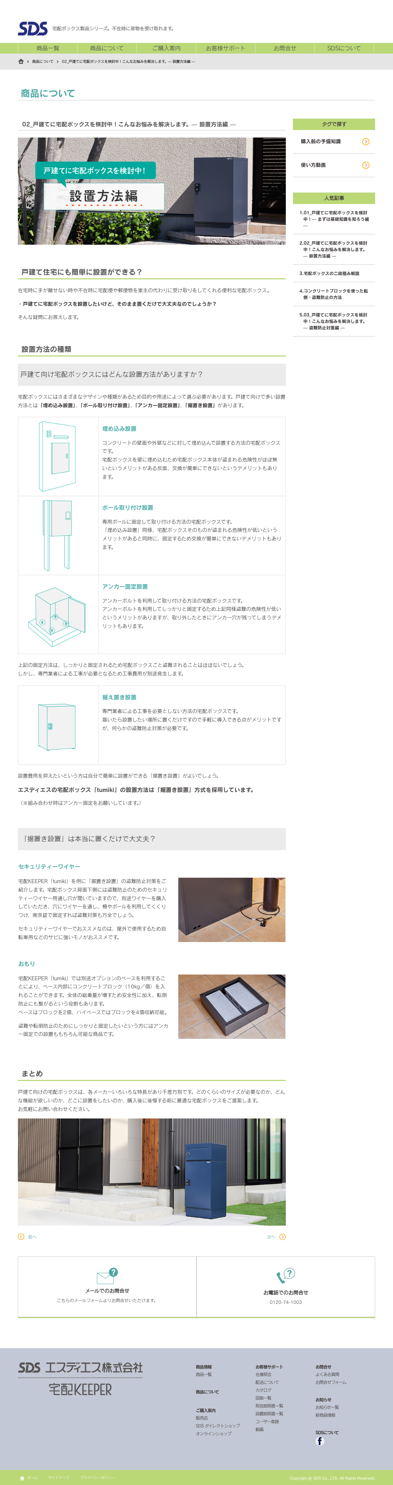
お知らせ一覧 (327, 1407)
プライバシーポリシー (97, 1477)
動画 (259, 1429)
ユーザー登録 (267, 1421)
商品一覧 (47, 48)
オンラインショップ (213, 1433)
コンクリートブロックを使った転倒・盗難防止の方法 (335, 294)
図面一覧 (263, 1398)
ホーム (32, 1477)
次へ (271, 1237)
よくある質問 (327, 1374)
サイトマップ (58, 1477)
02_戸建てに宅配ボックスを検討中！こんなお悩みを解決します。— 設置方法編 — (335, 249)
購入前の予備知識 (321, 141)
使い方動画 (313, 165)
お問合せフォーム (330, 1382)
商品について (107, 48)
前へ (32, 1237)
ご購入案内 (166, 48)
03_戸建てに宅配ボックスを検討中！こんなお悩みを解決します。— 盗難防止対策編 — (335, 321)
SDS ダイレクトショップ (218, 1426)
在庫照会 (263, 1374)
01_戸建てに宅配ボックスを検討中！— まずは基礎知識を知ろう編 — (336, 219)
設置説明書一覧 (269, 1413)
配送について (267, 1382)
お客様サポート (225, 48)
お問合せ (285, 48)
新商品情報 (325, 1415)
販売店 (202, 1418)
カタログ (263, 1390)
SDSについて (344, 48)
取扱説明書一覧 (269, 1406)
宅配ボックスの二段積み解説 (331, 273)
